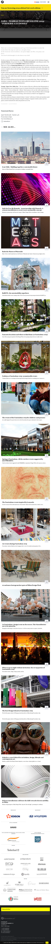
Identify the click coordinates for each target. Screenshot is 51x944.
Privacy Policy (4, 940)
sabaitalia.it (7, 121)
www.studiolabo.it (6, 932)
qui (43, 942)
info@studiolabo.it (6, 931)
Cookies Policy (10, 940)
